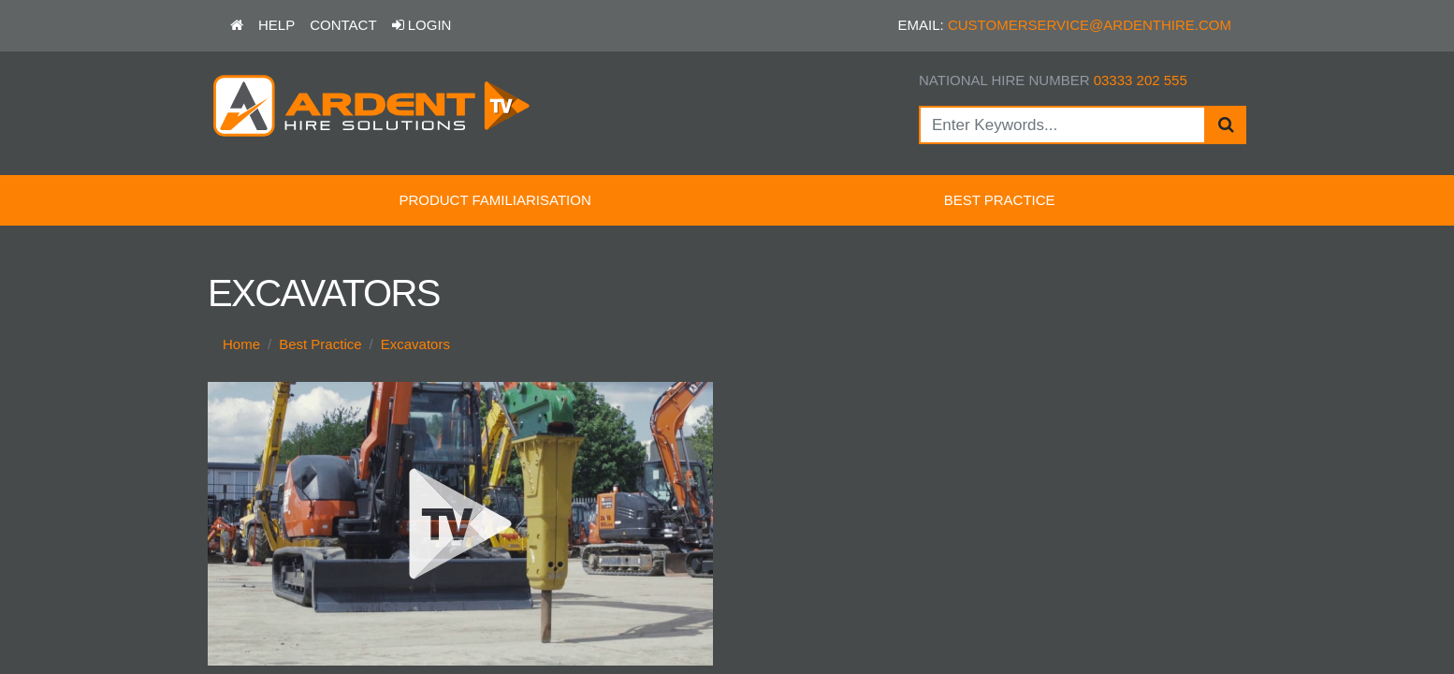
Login (422, 25)
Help (276, 25)
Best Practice (999, 200)
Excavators (415, 344)
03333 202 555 (1140, 80)
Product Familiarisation (494, 200)
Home (241, 344)
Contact (343, 25)
